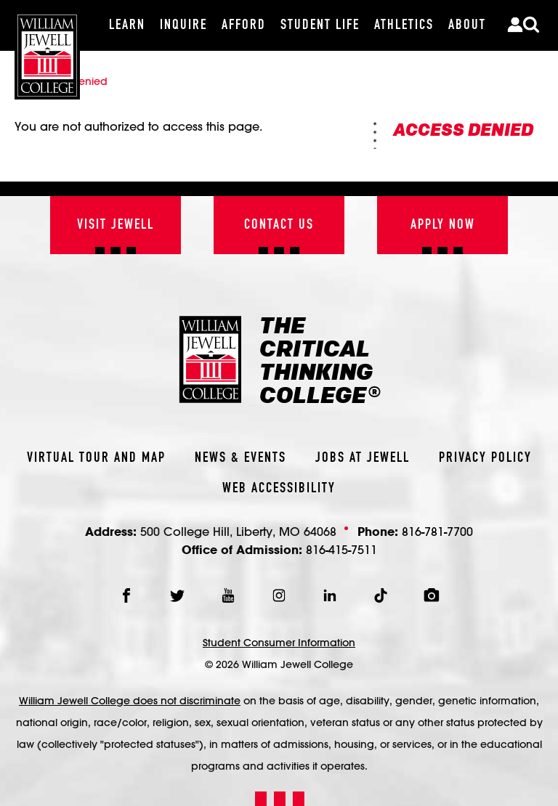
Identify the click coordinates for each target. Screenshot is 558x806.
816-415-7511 (341, 549)
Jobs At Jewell (362, 458)
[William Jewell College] (47, 49)
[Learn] (127, 25)
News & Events (240, 458)
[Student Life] (320, 25)
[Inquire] (183, 25)
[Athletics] (404, 25)
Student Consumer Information (279, 642)
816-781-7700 (437, 531)
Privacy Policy (485, 458)
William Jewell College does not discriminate (129, 700)
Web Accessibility (279, 488)
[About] (467, 25)
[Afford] (243, 25)
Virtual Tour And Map (96, 458)
